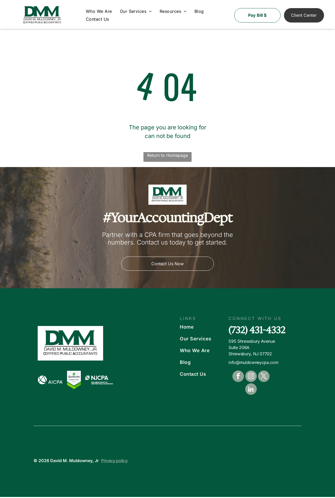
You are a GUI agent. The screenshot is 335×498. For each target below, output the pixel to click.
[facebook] (238, 378)
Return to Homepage (167, 156)
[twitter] (264, 378)
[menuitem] (99, 12)
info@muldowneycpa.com (253, 363)
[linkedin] (251, 391)
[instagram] (251, 378)
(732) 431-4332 (256, 331)
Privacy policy (114, 461)
